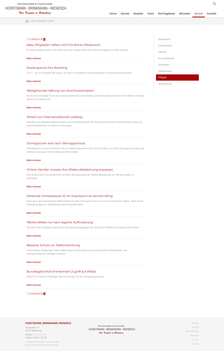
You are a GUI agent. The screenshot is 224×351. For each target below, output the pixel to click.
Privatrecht (163, 64)
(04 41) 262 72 (40, 334)
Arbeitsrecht (164, 39)
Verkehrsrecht (165, 71)
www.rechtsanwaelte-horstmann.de (41, 345)
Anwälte (138, 13)
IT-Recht (50, 21)
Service (198, 13)
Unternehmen (165, 84)
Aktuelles (184, 13)
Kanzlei (125, 13)
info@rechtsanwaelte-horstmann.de (42, 342)
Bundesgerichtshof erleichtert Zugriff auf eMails (61, 271)
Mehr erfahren (34, 58)
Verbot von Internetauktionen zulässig (54, 117)
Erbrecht (162, 52)
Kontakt (211, 13)
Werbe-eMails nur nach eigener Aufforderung (60, 222)
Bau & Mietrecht (166, 58)
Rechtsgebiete (166, 13)
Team (150, 13)
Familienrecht (165, 45)
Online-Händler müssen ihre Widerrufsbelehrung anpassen (70, 169)
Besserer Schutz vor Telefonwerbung (53, 245)
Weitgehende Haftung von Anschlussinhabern (60, 90)
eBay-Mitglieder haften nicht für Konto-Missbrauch (64, 45)
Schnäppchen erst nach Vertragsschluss (56, 143)
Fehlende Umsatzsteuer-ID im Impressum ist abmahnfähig (70, 196)
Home (113, 13)
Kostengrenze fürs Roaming (47, 67)
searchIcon (214, 4)
